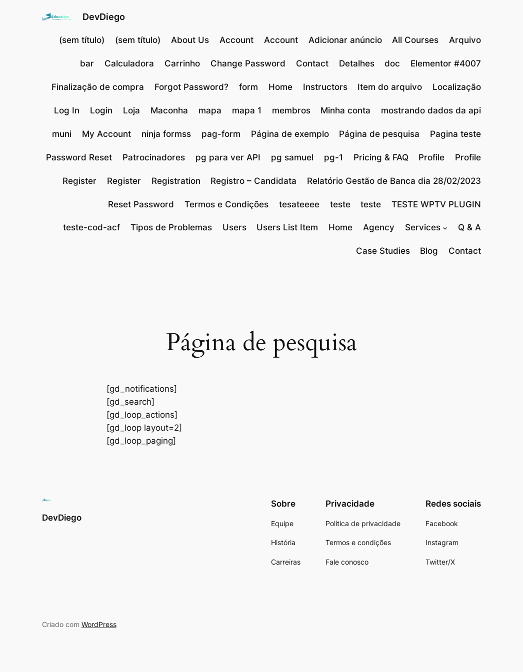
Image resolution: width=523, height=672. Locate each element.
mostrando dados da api (431, 110)
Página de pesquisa (379, 134)
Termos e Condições (226, 204)
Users (234, 227)
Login (101, 110)
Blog (429, 251)
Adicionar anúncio (345, 40)
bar (87, 63)
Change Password (248, 63)
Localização (456, 87)
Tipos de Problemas (171, 227)
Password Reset (79, 157)
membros (291, 110)
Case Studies (383, 251)
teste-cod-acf (91, 227)
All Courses (415, 40)
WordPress (99, 624)
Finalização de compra (98, 87)
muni (62, 134)
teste (340, 204)
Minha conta (345, 110)
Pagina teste (455, 134)
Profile (431, 157)
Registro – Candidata (253, 181)
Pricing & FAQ (381, 157)
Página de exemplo (290, 134)
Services (422, 227)
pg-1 (333, 157)
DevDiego (103, 16)
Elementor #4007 (445, 63)
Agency (378, 227)
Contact (312, 63)
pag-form (221, 134)
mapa (210, 110)
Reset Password (141, 204)
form (248, 87)
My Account (106, 134)
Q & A (469, 227)
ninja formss (166, 134)
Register (79, 181)
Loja (131, 110)
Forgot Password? (191, 87)
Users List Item (287, 227)
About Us (190, 40)
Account (237, 40)
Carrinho (182, 63)
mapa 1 (247, 110)
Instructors (325, 87)
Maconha (169, 110)
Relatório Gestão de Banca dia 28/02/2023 (394, 181)
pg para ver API (228, 157)
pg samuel (292, 157)
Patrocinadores (153, 157)
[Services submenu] (445, 227)
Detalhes (356, 63)
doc (392, 63)
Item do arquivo (390, 87)
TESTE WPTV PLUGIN (436, 204)
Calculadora (129, 63)
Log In (67, 110)
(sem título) (81, 40)
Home (280, 87)
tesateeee (299, 204)
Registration (176, 181)
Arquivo (465, 40)
